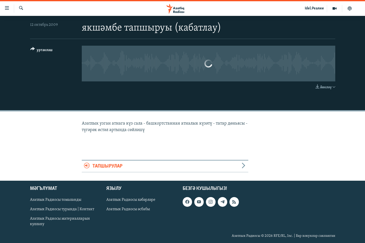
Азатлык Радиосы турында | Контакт (62, 209)
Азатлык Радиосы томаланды (55, 200)
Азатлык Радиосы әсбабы (128, 209)
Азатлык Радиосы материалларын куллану (60, 221)
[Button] (41, 51)
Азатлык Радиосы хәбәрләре (130, 200)
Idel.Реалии (314, 8)
